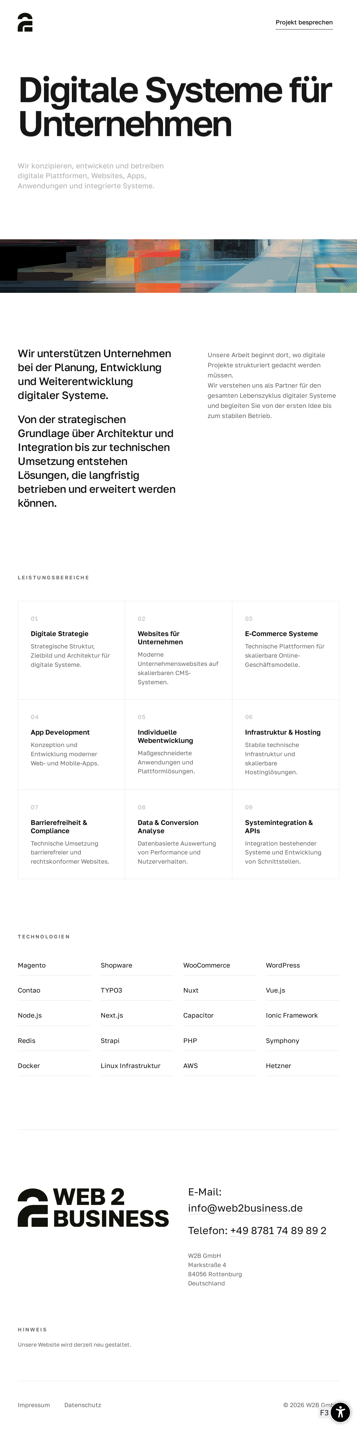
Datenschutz (82, 1404)
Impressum (34, 1404)
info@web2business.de (245, 1208)
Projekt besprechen (304, 22)
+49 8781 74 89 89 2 (278, 1230)
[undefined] (340, 1412)
